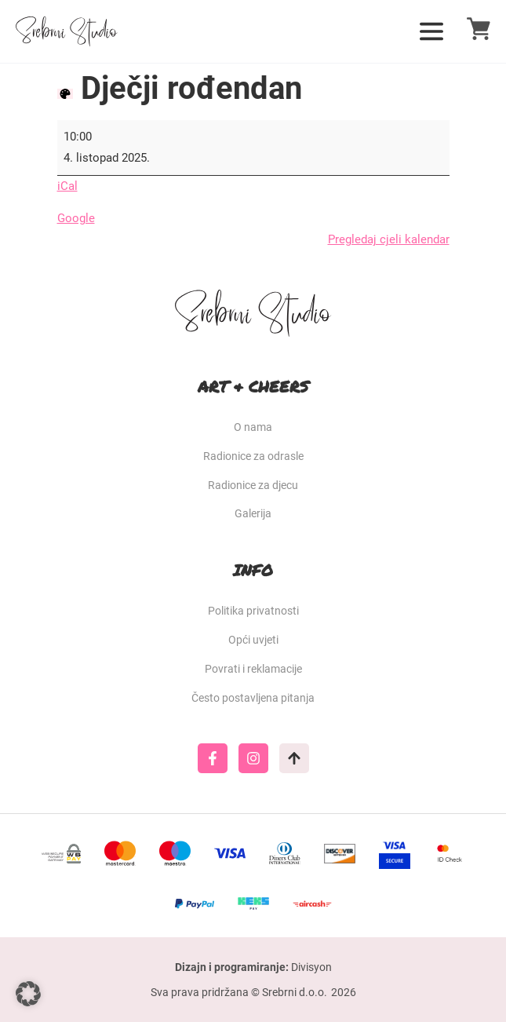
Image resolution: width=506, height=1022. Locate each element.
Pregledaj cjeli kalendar (389, 239)
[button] (28, 993)
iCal (67, 186)
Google (76, 218)
